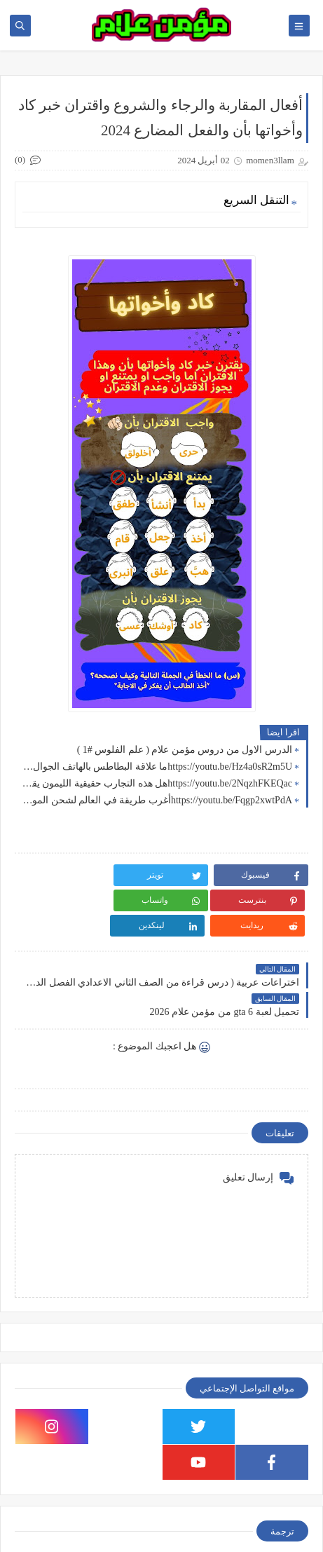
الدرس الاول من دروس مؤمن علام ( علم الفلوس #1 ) (184, 749)
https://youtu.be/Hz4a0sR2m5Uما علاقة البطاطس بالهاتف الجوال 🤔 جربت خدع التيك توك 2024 (157, 766)
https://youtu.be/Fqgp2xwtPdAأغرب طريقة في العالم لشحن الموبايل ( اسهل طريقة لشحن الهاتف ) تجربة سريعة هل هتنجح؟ (157, 800)
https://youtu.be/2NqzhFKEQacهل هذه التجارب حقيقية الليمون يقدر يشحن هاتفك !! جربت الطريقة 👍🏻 (157, 783)
